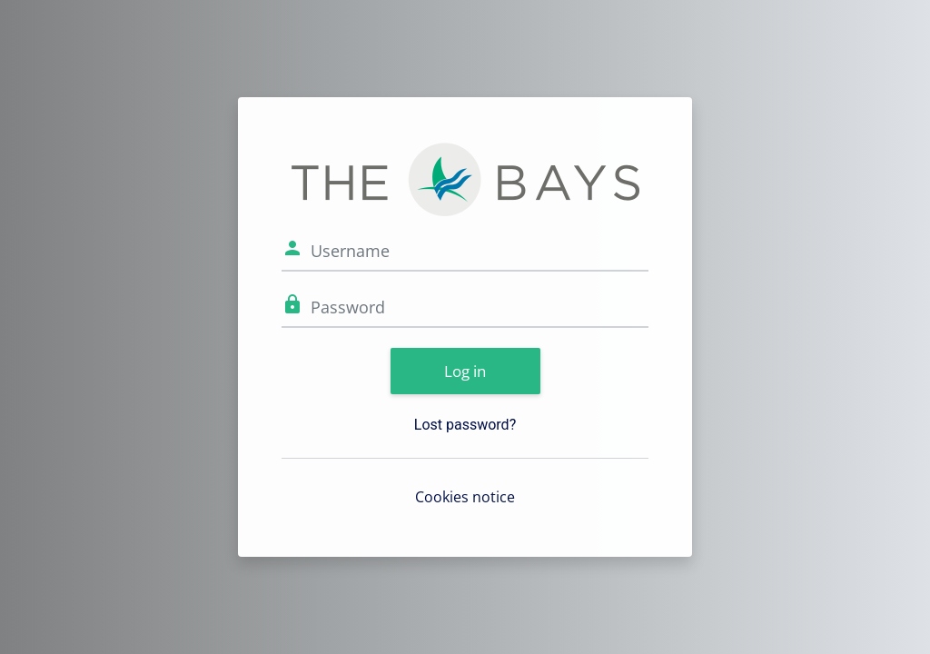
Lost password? (465, 424)
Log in (465, 371)
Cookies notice (465, 497)
